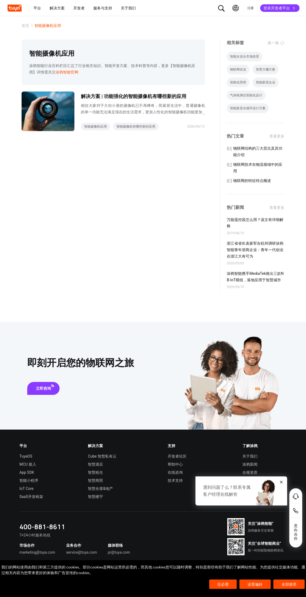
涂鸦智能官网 (67, 72)
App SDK (26, 472)
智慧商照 (95, 480)
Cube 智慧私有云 (102, 456)
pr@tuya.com (119, 552)
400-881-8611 (42, 526)
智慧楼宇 (95, 496)
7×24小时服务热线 (34, 535)
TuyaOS (25, 456)
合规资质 (249, 472)
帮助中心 (175, 464)
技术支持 (175, 480)
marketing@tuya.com (37, 552)
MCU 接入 (27, 464)
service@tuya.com (81, 552)
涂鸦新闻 (249, 464)
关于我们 (249, 456)
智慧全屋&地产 (100, 488)
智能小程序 (28, 480)
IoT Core (26, 488)
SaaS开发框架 (31, 496)
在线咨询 (175, 472)
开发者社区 (177, 456)
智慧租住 (95, 472)
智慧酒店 (95, 464)
